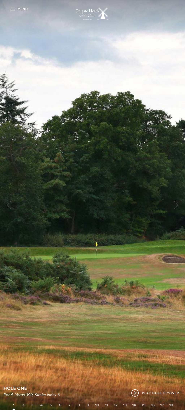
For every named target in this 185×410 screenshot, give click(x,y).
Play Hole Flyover (160, 393)
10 (97, 405)
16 (153, 405)
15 (143, 405)
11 (106, 405)
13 (125, 405)
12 (116, 405)
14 (134, 405)
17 (162, 405)
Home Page (92, 13)
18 (171, 405)
